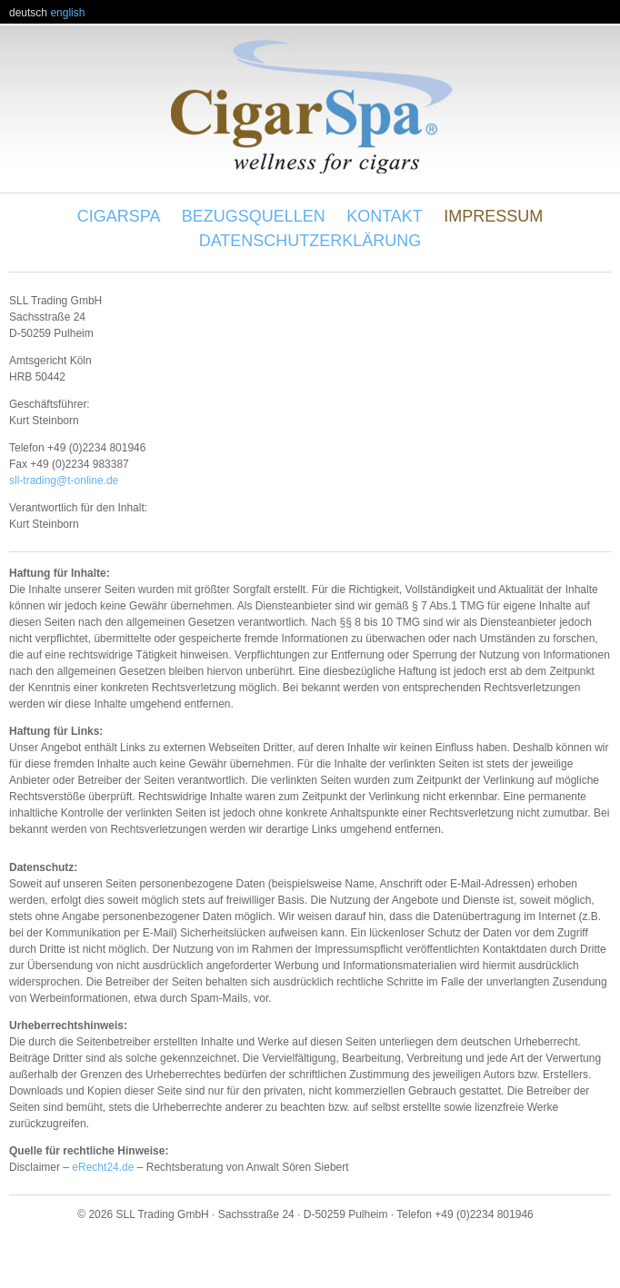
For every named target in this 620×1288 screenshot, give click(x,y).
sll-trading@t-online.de (63, 480)
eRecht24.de (103, 1167)
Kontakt (384, 216)
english (67, 12)
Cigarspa (119, 216)
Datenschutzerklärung (310, 241)
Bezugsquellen (253, 216)
